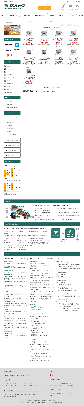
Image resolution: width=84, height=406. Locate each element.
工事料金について (27, 14)
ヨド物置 (28, 375)
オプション (35, 385)
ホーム (2, 14)
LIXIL (18, 375)
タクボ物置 (12, 375)
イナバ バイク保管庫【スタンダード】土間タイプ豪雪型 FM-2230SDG (58, 58)
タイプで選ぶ (29, 21)
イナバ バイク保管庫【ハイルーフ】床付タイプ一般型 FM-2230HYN (29, 58)
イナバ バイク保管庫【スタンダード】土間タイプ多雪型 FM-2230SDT (44, 39)
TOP (24, 21)
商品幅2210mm (53, 21)
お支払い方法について (54, 383)
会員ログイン (56, 1)
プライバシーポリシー (68, 385)
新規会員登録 (65, 1)
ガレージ (20, 385)
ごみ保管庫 (29, 383)
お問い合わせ (77, 8)
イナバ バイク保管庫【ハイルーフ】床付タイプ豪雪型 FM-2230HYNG (29, 77)
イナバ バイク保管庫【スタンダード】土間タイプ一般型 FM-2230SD (29, 39)
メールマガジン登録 (69, 393)
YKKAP (22, 375)
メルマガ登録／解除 (75, 1)
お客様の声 (60, 14)
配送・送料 (70, 8)
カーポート (6, 385)
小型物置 (6, 383)
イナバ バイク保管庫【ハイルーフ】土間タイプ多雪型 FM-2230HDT (73, 39)
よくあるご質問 (70, 14)
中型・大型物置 (12, 383)
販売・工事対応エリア (40, 14)
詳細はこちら (24, 258)
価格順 (74, 25)
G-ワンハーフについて (13, 14)
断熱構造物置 (13, 385)
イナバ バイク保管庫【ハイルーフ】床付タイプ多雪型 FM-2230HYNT (44, 58)
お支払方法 (63, 8)
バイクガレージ (37, 383)
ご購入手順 (51, 14)
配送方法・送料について (66, 383)
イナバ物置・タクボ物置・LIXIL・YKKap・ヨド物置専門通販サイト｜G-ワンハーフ (40, 402)
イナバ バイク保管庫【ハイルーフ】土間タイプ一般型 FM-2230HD (59, 39)
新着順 (78, 25)
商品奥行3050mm (62, 21)
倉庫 (24, 385)
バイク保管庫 (46, 21)
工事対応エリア (28, 394)
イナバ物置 (6, 375)
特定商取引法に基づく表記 (55, 385)
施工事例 (81, 14)
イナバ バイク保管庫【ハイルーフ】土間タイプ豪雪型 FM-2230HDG (73, 58)
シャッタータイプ (37, 21)
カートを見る (55, 375)
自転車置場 (29, 385)
